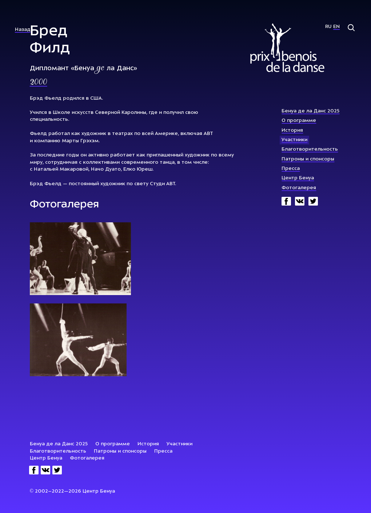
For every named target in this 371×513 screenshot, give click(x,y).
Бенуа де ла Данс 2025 (310, 111)
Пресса (291, 168)
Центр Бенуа (298, 178)
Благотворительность (310, 149)
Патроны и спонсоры (308, 159)
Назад (23, 29)
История (292, 130)
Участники (294, 140)
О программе (299, 120)
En (336, 26)
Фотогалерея (299, 188)
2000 (38, 82)
